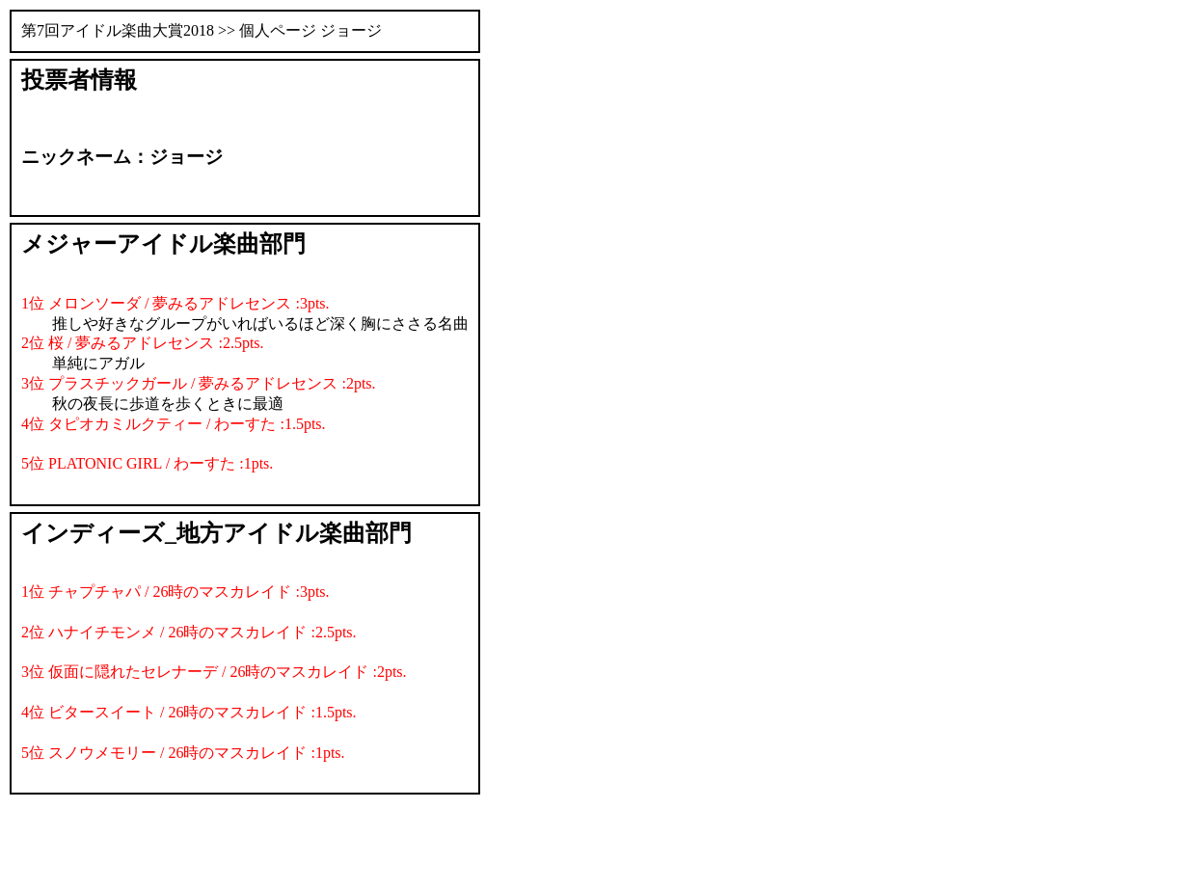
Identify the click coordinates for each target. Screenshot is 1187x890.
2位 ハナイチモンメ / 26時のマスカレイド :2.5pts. (189, 632)
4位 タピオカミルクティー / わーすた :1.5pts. (173, 424)
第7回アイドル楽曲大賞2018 (117, 30)
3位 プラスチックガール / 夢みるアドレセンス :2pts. (198, 383)
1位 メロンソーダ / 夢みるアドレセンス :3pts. (175, 303)
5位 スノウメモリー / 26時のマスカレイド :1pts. (183, 752)
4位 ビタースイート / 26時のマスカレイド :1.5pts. (189, 712)
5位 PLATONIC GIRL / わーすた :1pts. (147, 463)
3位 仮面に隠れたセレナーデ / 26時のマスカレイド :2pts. (214, 671)
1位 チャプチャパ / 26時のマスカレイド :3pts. (175, 591)
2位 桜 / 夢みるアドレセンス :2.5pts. (142, 343)
